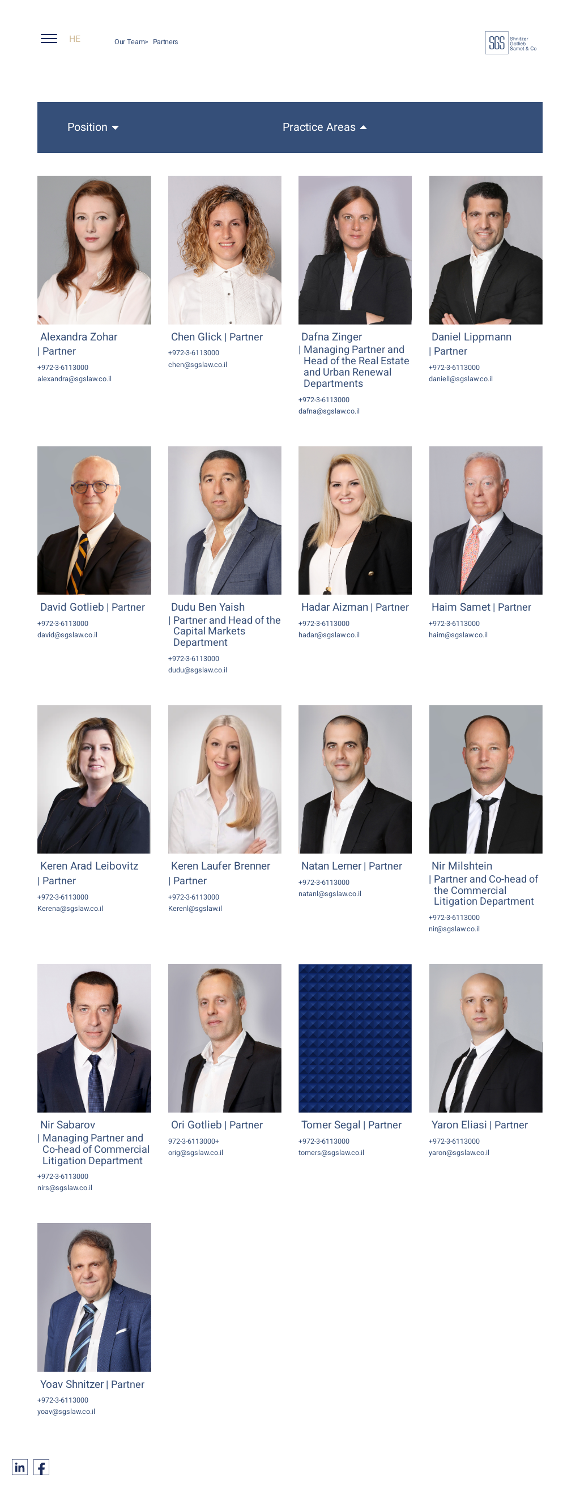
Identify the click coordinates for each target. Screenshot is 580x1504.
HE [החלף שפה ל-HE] (74, 39)
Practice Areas (319, 127)
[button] (53, 41)
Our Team (129, 42)
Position (87, 127)
